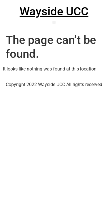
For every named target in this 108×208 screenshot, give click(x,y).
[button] (54, 22)
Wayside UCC (54, 11)
